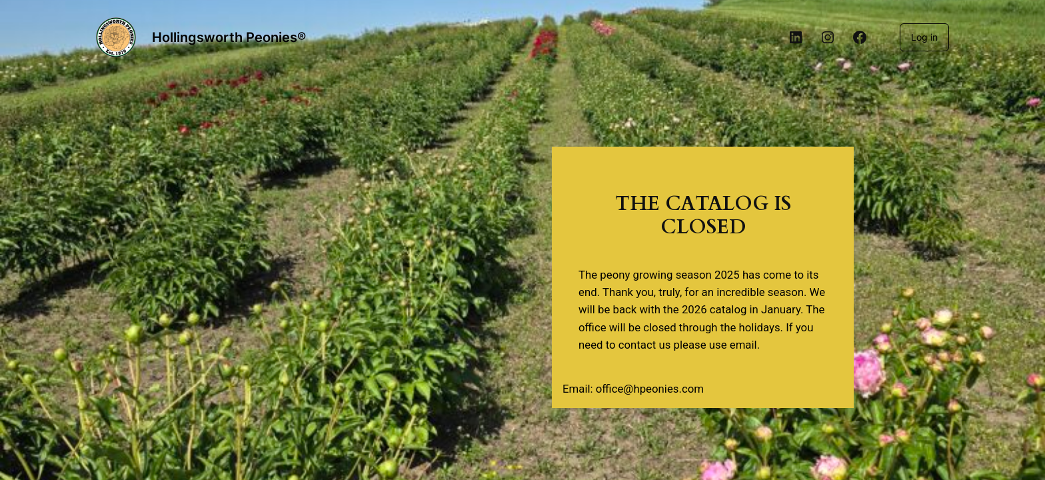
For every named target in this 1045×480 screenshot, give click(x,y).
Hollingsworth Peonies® (229, 37)
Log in (924, 37)
